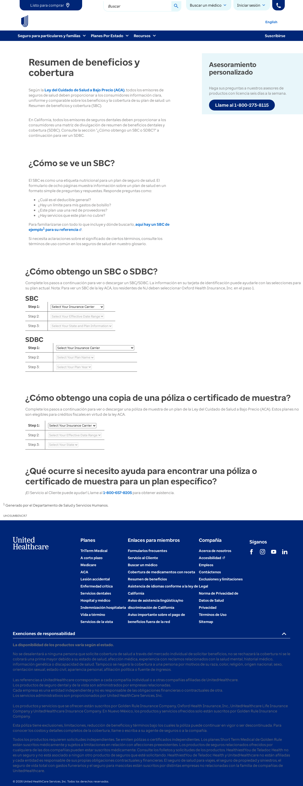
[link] (51, 5)
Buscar (114, 6)
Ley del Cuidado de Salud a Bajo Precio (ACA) (85, 90)
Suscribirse (275, 35)
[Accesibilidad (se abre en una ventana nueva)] (212, 557)
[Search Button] (176, 6)
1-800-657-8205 (117, 492)
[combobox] (142, 6)
